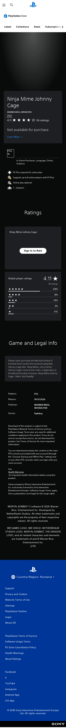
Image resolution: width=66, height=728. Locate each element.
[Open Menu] (4, 5)
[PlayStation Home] (33, 5)
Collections (22, 26)
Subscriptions (53, 26)
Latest (7, 26)
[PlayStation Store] (16, 15)
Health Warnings (16, 472)
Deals (37, 26)
